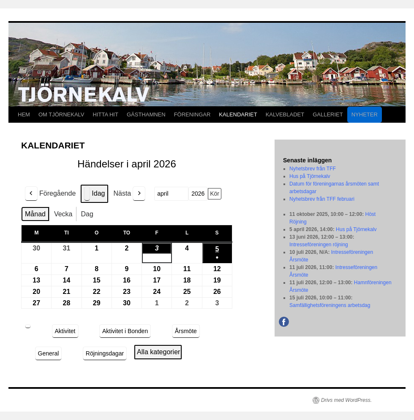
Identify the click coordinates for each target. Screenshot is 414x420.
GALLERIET (328, 114)
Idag (94, 193)
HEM (24, 114)
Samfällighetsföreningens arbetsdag (329, 305)
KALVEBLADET (285, 114)
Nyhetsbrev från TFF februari (321, 199)
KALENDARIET (238, 114)
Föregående (50, 193)
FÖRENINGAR (192, 114)
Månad (35, 214)
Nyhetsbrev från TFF (312, 169)
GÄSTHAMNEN (146, 114)
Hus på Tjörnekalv (309, 176)
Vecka (63, 214)
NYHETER (364, 114)
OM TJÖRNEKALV (61, 114)
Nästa (129, 193)
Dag (87, 214)
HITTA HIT (105, 114)
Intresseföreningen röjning (318, 245)
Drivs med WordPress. (346, 400)
